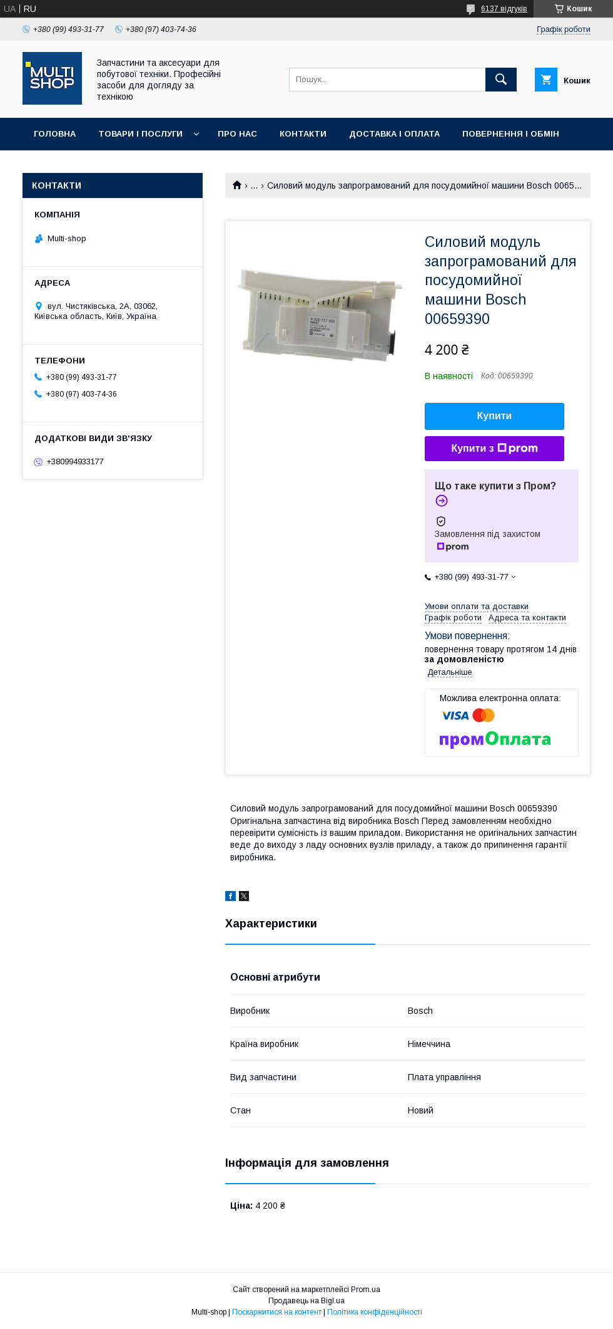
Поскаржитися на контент (277, 1312)
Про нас (237, 133)
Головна (55, 133)
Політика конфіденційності (374, 1312)
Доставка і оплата (394, 133)
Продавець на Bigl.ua (306, 1300)
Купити (494, 415)
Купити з (494, 448)
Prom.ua (365, 1289)
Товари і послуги (140, 133)
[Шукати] (501, 79)
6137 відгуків (504, 8)
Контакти (303, 133)
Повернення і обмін (510, 133)
